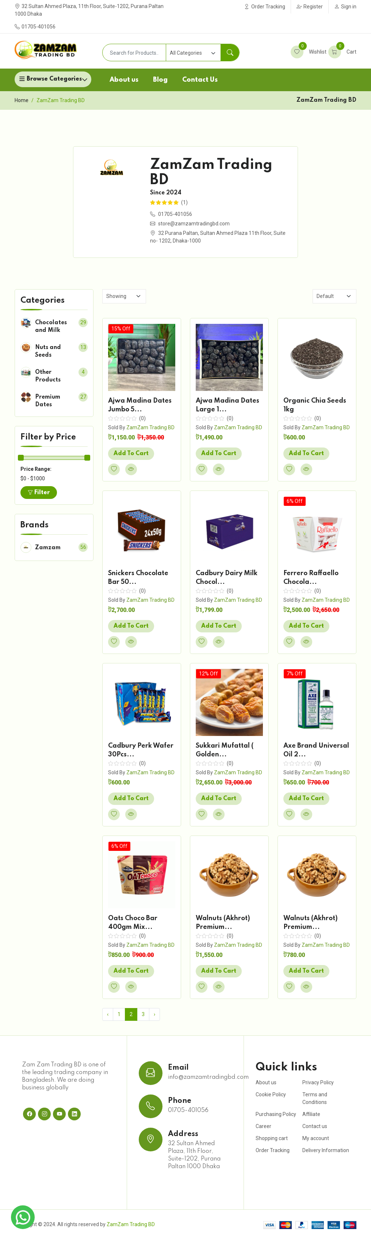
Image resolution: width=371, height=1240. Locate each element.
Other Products (48, 376)
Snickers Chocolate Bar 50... (138, 577)
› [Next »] (154, 1014)
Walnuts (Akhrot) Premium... (223, 922)
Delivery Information (325, 1150)
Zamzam (48, 548)
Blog (160, 80)
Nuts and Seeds (48, 351)
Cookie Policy (271, 1094)
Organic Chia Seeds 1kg (314, 405)
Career (263, 1126)
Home (21, 100)
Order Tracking (264, 6)
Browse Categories (54, 79)
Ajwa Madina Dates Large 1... (227, 405)
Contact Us (200, 80)
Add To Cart (131, 454)
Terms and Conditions (314, 1098)
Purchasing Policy (276, 1114)
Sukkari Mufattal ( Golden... (224, 750)
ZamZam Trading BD (150, 427)
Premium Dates (47, 401)
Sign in (345, 6)
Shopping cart (272, 1138)
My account (315, 1138)
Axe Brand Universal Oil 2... (316, 750)
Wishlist (308, 52)
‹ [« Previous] (107, 1014)
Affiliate (311, 1114)
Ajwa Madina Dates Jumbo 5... (140, 405)
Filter (39, 493)
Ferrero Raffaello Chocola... (311, 577)
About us (124, 80)
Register (310, 6)
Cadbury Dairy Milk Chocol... (226, 577)
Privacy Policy (318, 1082)
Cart (342, 52)
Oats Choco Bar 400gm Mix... (132, 922)
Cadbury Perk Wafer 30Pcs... (140, 750)
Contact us (314, 1126)
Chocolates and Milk (51, 326)
